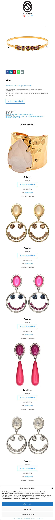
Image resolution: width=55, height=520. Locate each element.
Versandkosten (29, 192)
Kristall (23, 116)
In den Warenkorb (15, 101)
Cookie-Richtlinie (17, 518)
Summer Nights (28, 114)
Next (38, 45)
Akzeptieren (27, 504)
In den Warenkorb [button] (27, 184)
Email (22, 72)
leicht (27, 116)
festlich (17, 116)
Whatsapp (18, 72)
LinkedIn (11, 72)
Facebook (7, 72)
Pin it (14, 72)
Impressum (39, 518)
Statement (9, 117)
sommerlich (34, 116)
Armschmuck (10, 114)
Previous (17, 45)
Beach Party (18, 114)
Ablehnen (27, 509)
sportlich (41, 116)
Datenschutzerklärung (29, 518)
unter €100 (16, 117)
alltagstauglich (10, 116)
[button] (52, 488)
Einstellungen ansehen (27, 514)
